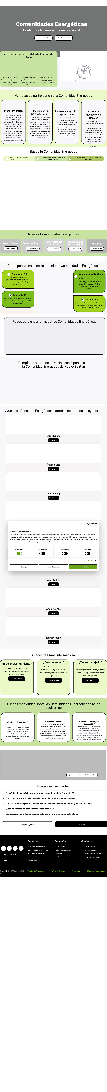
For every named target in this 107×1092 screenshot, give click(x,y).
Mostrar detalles (87, 561)
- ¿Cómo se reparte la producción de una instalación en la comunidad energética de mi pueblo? (48, 803)
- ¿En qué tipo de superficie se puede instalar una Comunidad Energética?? (38, 793)
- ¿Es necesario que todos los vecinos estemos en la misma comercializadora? (40, 814)
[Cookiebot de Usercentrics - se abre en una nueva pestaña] (88, 524)
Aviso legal (77, 871)
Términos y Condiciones (96, 871)
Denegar (24, 567)
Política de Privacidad (37, 871)
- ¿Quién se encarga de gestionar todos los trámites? (28, 809)
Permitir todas (83, 567)
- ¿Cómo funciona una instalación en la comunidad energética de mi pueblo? (39, 798)
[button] (43, 38)
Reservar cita (53, 440)
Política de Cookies (57, 871)
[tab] (53, 793)
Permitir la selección (53, 567)
